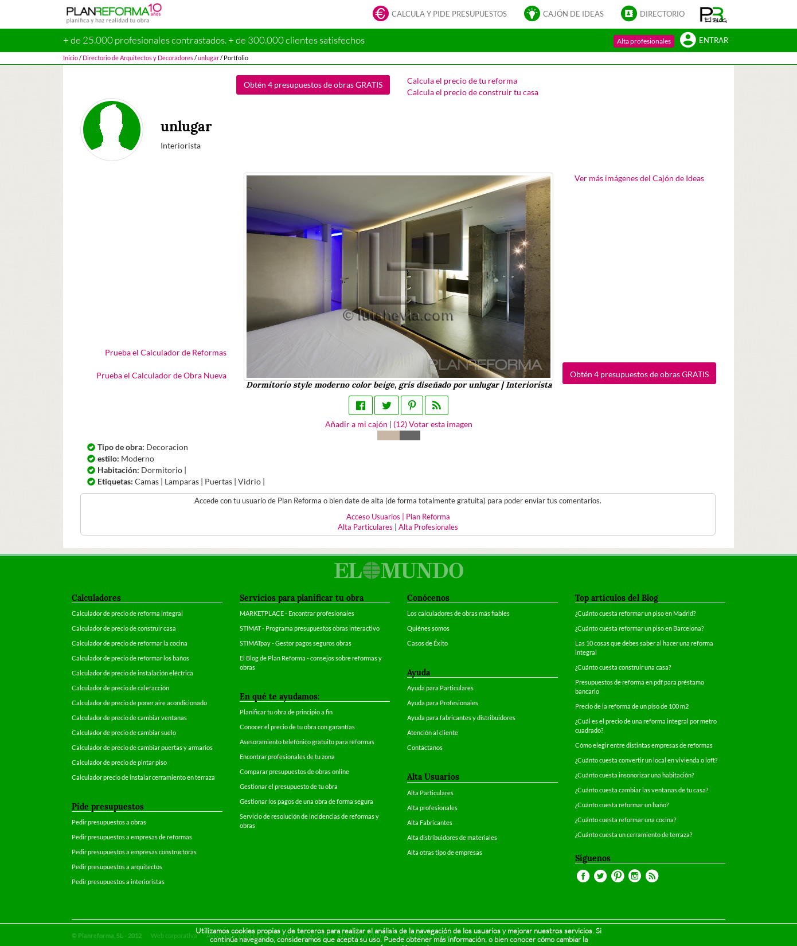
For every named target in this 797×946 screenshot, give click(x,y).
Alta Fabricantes (429, 822)
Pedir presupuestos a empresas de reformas (132, 837)
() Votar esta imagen (432, 424)
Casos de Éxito (427, 643)
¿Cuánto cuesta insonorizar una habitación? (634, 775)
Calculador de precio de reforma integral (127, 613)
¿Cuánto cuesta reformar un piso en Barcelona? (639, 628)
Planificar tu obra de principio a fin (286, 712)
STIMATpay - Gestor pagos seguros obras (295, 643)
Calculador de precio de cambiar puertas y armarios (142, 747)
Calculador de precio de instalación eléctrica (132, 673)
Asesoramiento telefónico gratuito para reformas (307, 741)
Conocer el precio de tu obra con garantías (297, 726)
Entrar (704, 41)
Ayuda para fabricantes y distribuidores (461, 717)
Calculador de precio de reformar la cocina (129, 643)
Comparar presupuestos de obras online (294, 771)
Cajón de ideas (564, 15)
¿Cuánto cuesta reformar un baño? (622, 804)
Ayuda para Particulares (440, 687)
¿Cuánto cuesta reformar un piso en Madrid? (635, 613)
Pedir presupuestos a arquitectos (117, 866)
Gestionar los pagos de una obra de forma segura (306, 801)
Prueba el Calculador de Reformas (165, 352)
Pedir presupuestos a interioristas (118, 881)
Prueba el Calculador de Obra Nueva (161, 375)
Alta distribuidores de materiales (452, 837)
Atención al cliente (432, 732)
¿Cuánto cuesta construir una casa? (623, 667)
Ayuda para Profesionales (442, 702)
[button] (713, 14)
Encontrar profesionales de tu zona (287, 756)
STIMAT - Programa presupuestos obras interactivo (310, 628)
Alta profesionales (644, 41)
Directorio (653, 15)
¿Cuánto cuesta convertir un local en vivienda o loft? (646, 760)
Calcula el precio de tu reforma (462, 80)
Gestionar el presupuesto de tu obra (289, 786)
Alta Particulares (365, 527)
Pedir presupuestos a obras (109, 822)
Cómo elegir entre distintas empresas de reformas (644, 745)
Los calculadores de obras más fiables (458, 613)
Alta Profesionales (428, 527)
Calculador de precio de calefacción (120, 687)
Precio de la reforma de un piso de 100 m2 (632, 706)
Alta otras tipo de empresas (444, 852)
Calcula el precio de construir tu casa (472, 92)
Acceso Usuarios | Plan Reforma (398, 517)
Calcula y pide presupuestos (440, 15)
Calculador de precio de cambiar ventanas (129, 717)
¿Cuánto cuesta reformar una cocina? (625, 819)
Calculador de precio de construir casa (124, 628)
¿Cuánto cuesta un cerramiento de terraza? (633, 834)
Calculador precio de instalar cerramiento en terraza (143, 777)
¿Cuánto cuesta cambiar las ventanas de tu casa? (641, 789)
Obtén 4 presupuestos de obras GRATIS (313, 84)
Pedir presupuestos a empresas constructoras (134, 851)
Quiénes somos (428, 628)
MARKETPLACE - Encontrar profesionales (297, 613)
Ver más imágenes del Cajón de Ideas (639, 178)
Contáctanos (425, 747)
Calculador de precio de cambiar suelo (124, 732)
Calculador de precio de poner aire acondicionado (139, 702)
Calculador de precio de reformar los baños (130, 658)
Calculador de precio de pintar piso (119, 762)
